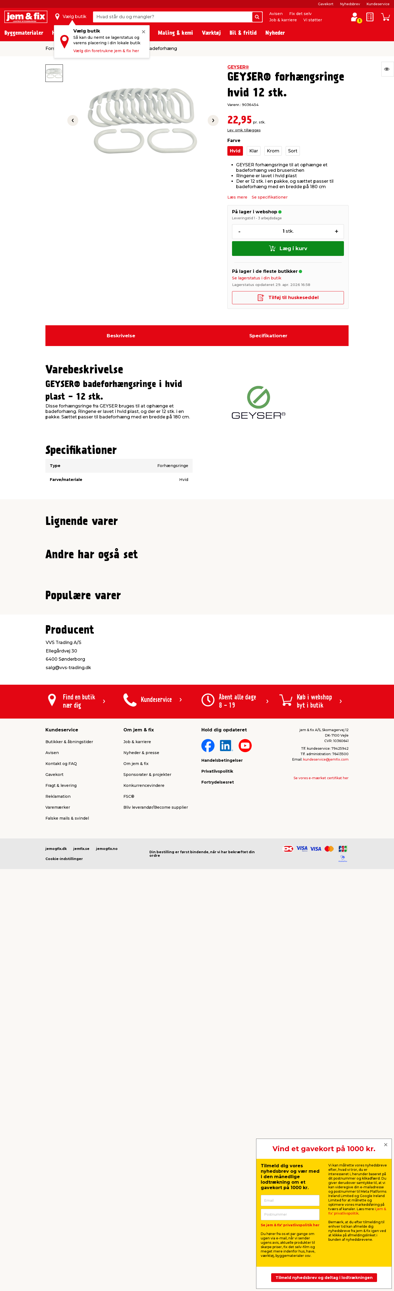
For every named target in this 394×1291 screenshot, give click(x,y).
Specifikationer (268, 335)
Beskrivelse (121, 335)
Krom (273, 150)
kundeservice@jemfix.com (326, 1138)
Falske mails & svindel (67, 1196)
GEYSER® (238, 67)
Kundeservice (378, 4)
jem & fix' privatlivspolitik (357, 1211)
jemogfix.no (107, 1227)
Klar (253, 150)
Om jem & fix (136, 1142)
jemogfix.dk (56, 1227)
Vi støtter (312, 19)
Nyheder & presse (141, 1131)
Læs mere (237, 197)
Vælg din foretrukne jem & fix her (106, 50)
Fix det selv (300, 13)
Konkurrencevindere (143, 1164)
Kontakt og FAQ (61, 1142)
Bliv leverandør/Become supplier (155, 1185)
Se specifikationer (270, 197)
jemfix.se (81, 1227)
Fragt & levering (61, 1164)
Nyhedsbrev (350, 4)
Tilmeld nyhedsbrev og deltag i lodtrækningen (324, 1277)
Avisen (276, 13)
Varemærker (57, 1185)
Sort (292, 150)
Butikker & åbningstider (69, 1120)
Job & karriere (283, 19)
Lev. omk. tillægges (243, 130)
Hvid (235, 150)
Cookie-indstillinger (64, 1237)
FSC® (128, 1174)
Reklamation (58, 1174)
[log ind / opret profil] (354, 17)
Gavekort (326, 4)
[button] (192, 650)
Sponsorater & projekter (147, 1153)
